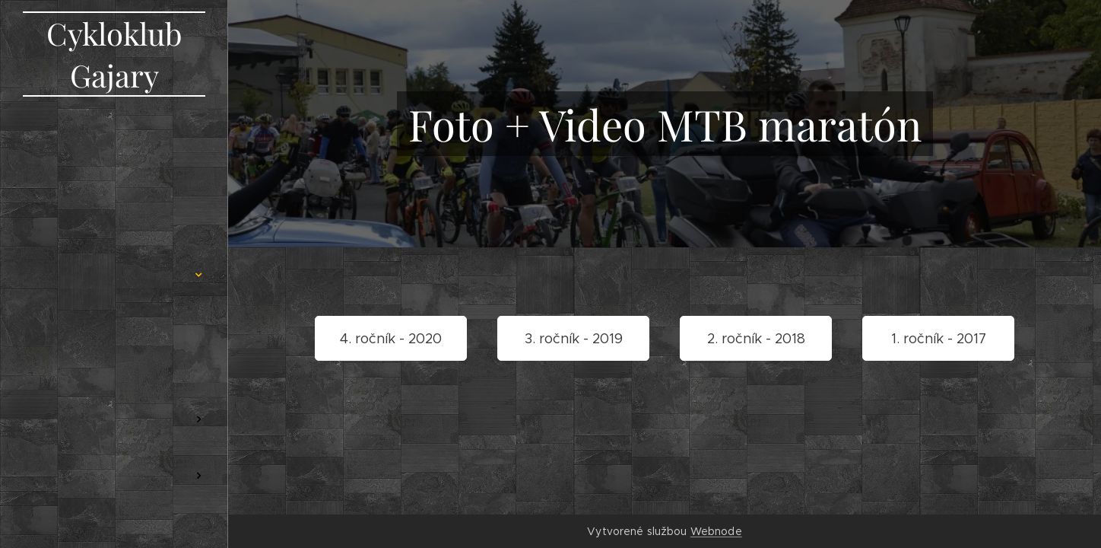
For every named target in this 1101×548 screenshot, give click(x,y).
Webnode (716, 531)
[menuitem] (114, 173)
